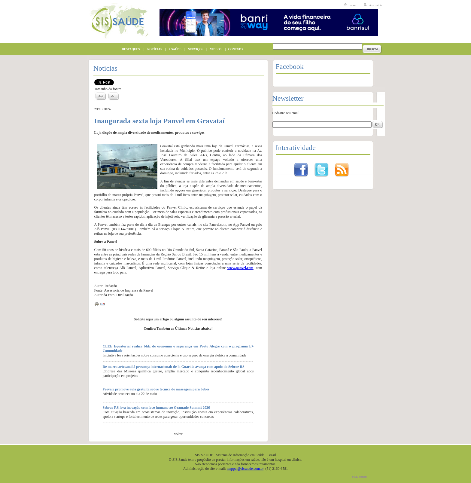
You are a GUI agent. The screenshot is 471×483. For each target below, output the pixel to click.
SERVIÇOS (194, 49)
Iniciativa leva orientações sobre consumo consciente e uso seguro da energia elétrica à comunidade (175, 355)
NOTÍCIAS (153, 49)
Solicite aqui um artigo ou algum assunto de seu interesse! (178, 319)
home (353, 5)
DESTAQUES (129, 49)
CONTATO (234, 49)
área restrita (375, 5)
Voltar (178, 434)
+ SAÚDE (173, 49)
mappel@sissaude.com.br (245, 468)
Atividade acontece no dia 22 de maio (130, 394)
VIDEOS (214, 49)
